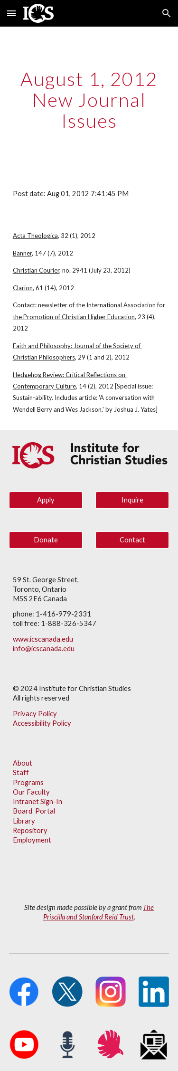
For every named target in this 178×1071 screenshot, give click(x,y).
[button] (11, 13)
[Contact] (132, 539)
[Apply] (45, 500)
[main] (89, 100)
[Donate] (45, 539)
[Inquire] (132, 500)
